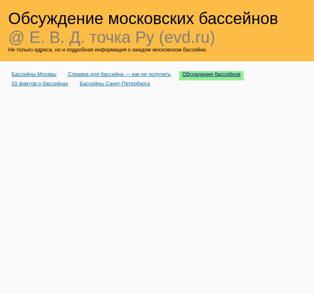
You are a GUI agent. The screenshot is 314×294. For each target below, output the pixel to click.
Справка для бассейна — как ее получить (119, 74)
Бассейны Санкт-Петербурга (115, 83)
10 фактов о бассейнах (39, 83)
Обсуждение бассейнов (211, 74)
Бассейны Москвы (33, 74)
